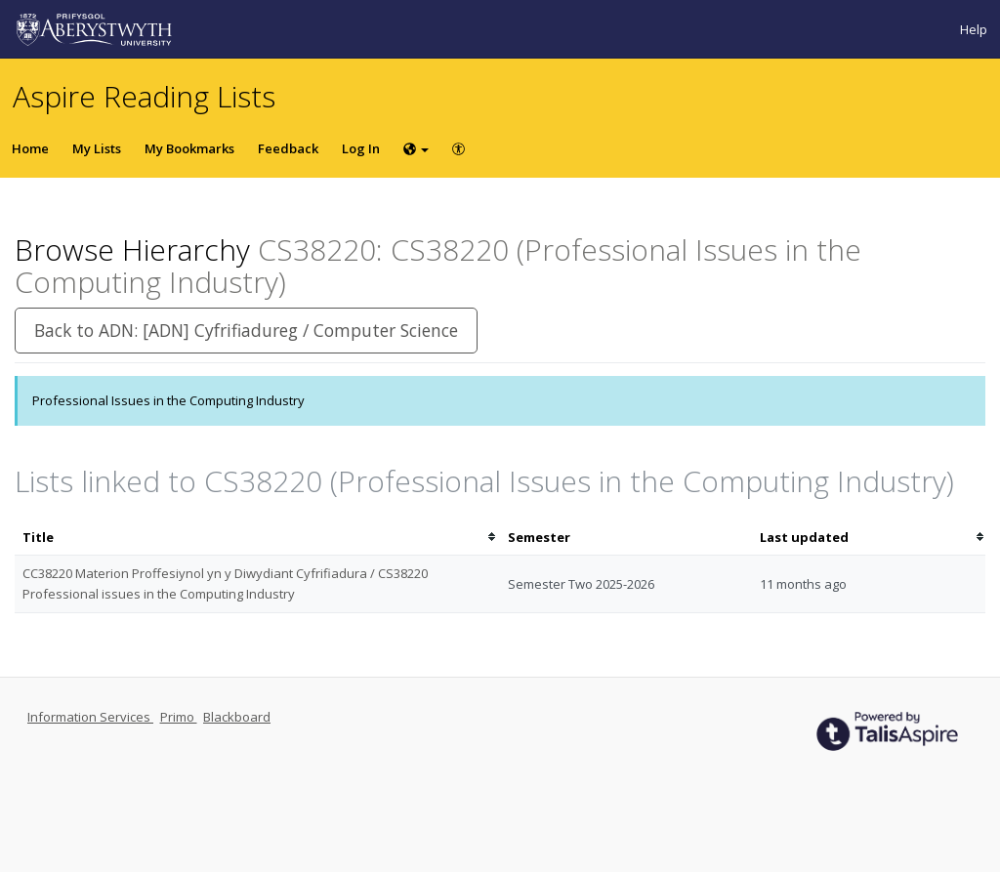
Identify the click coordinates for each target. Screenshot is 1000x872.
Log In (361, 148)
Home (30, 148)
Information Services (90, 717)
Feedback (288, 148)
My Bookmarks (189, 148)
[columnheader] (257, 537)
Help (973, 29)
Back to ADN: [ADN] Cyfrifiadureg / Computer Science (246, 330)
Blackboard (237, 717)
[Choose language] (416, 148)
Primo (178, 717)
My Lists (96, 148)
